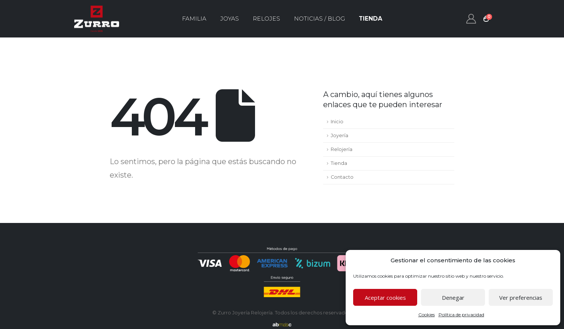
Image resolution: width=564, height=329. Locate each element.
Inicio (337, 121)
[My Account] (471, 19)
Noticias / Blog (319, 18)
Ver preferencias (520, 297)
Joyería (339, 135)
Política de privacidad (461, 314)
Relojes (266, 18)
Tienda (370, 18)
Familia (194, 18)
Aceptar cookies (385, 297)
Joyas (229, 18)
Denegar (453, 297)
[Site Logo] (96, 19)
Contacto (342, 177)
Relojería (341, 149)
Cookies (426, 314)
